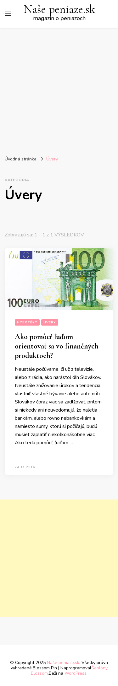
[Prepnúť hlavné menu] (8, 14)
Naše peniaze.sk (59, 9)
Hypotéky (27, 322)
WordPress (76, 673)
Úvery (49, 322)
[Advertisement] (59, 90)
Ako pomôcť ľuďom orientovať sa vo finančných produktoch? (56, 346)
